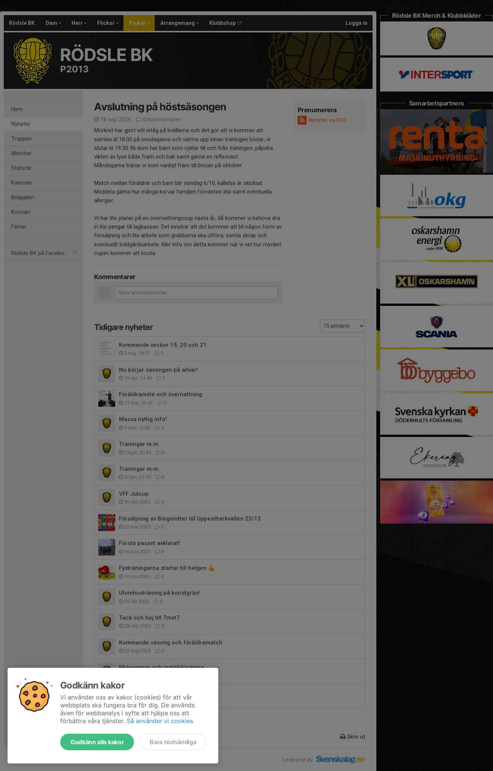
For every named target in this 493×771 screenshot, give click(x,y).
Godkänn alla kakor (97, 742)
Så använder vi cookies (160, 721)
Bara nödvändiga (173, 742)
